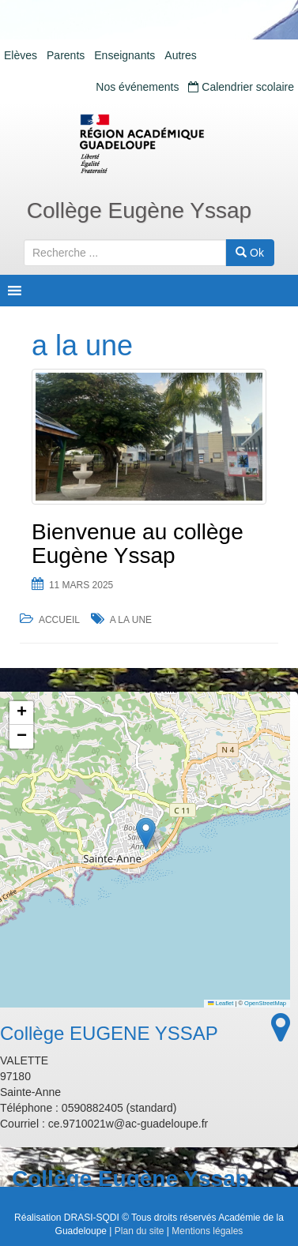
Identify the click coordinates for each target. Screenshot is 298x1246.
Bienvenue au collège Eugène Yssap (137, 544)
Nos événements (137, 87)
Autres (180, 55)
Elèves (20, 55)
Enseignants (124, 55)
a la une (131, 619)
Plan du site (139, 1231)
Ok (250, 252)
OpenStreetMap (265, 1003)
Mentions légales (207, 1231)
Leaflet (220, 1003)
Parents (66, 55)
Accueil (59, 619)
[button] (146, 833)
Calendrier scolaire (241, 87)
